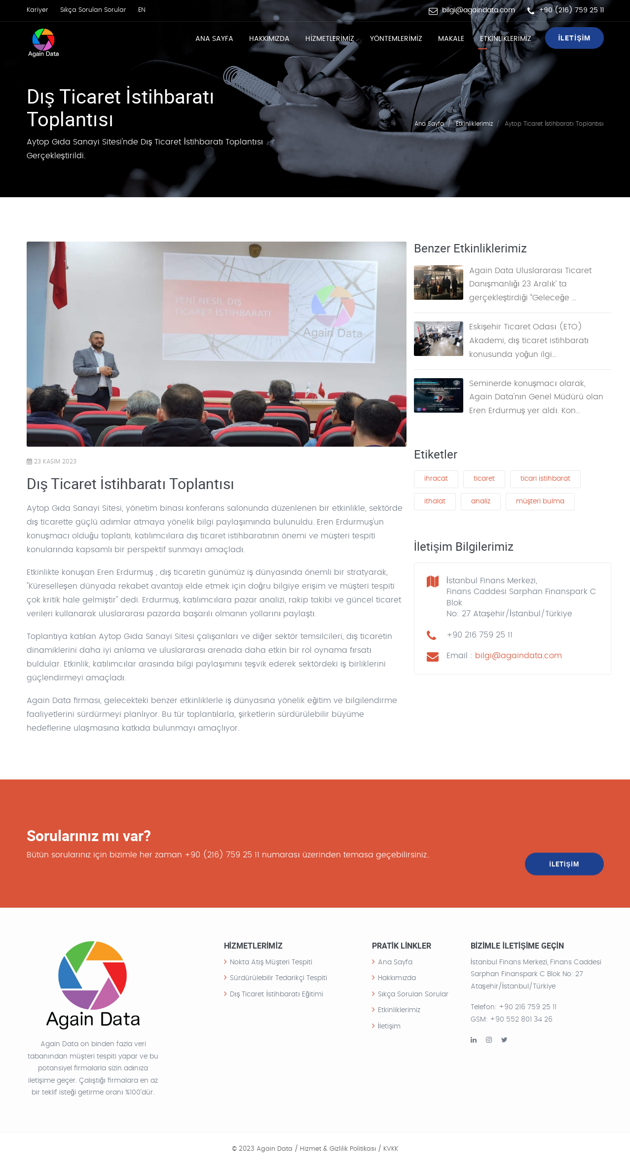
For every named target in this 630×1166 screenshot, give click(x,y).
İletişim (389, 1026)
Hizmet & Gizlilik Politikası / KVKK (349, 1149)
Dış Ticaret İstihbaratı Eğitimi (276, 994)
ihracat (436, 479)
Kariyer (37, 10)
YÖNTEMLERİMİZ (396, 38)
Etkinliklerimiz (474, 123)
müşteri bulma (540, 502)
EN (142, 10)
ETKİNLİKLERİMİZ (506, 38)
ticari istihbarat (545, 479)
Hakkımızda (269, 38)
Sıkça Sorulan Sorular (93, 10)
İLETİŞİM (574, 37)
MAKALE (451, 38)
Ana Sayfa (214, 38)
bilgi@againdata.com (478, 10)
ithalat (434, 502)
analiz (480, 502)
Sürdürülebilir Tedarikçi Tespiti (278, 978)
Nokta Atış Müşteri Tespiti (271, 962)
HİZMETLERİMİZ (329, 38)
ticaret (484, 479)
